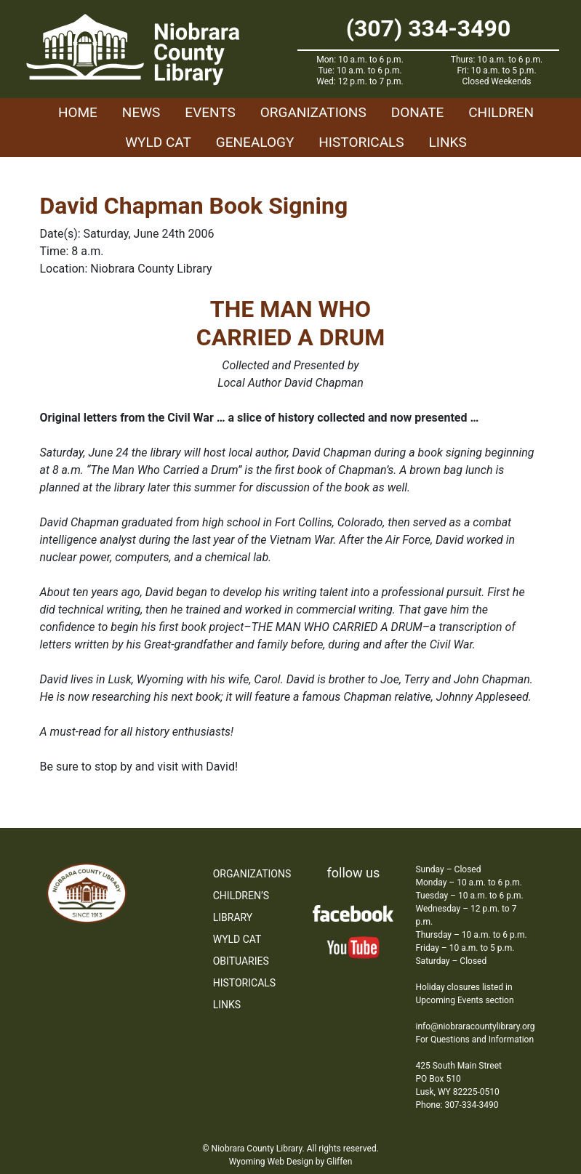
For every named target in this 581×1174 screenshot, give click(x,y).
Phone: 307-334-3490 (456, 1105)
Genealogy (255, 142)
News (141, 112)
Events (210, 112)
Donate (417, 112)
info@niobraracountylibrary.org (474, 1026)
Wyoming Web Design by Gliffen (291, 1162)
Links (448, 142)
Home (77, 112)
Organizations (313, 112)
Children (501, 112)
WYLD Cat (158, 142)
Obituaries (241, 961)
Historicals (361, 142)
